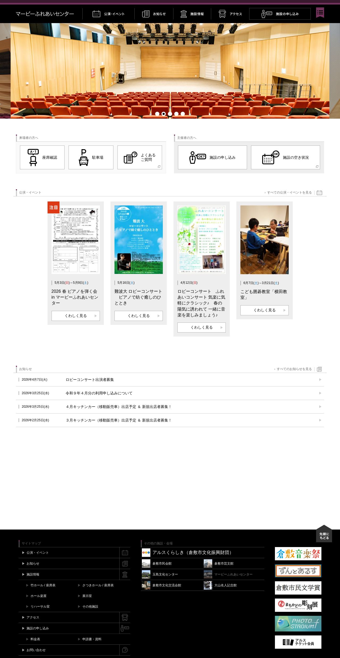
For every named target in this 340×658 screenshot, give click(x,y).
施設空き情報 (254, 5)
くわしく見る (76, 323)
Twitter (301, 5)
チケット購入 (227, 5)
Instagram (306, 5)
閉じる (321, 5)
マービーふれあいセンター (49, 22)
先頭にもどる (324, 541)
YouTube (312, 5)
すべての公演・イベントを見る (289, 201)
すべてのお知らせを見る (294, 377)
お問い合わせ (279, 5)
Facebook (296, 5)
